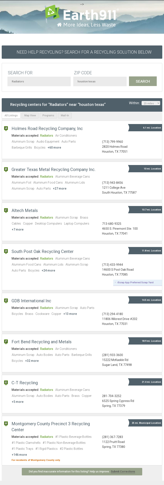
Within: (144, 103)
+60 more (54, 147)
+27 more (59, 188)
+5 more (17, 401)
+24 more (48, 270)
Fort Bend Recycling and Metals (42, 341)
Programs (48, 115)
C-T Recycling (25, 382)
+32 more (32, 360)
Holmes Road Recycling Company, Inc (47, 128)
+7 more (17, 229)
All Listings (11, 115)
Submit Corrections (123, 471)
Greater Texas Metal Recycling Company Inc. (53, 169)
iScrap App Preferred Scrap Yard (135, 282)
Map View (30, 115)
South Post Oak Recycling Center (43, 251)
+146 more (19, 454)
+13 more (70, 314)
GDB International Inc (31, 300)
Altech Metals (25, 210)
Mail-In (65, 115)
